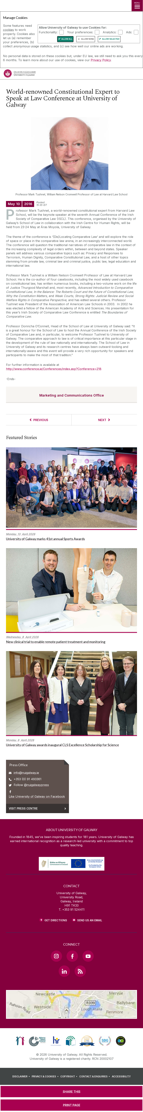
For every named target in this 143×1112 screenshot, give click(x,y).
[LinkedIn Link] (64, 971)
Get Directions (55, 920)
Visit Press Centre (23, 808)
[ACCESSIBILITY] (121, 1076)
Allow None (87, 39)
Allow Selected (110, 39)
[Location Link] (71, 1016)
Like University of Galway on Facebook (37, 796)
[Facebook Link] (72, 956)
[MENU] (137, 5)
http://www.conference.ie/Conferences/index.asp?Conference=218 (53, 369)
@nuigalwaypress (36, 785)
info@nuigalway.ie (26, 773)
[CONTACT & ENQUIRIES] (95, 1076)
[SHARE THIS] (71, 1091)
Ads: (129, 32)
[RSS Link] (80, 971)
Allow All (66, 39)
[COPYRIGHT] (69, 1076)
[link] (20, 1041)
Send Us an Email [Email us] (89, 920)
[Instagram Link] (56, 956)
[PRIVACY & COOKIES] (46, 1076)
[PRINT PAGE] (71, 1105)
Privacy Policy (101, 60)
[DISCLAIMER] (21, 1076)
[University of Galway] (20, 74)
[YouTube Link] (88, 956)
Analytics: (109, 32)
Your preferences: (80, 32)
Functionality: (48, 32)
